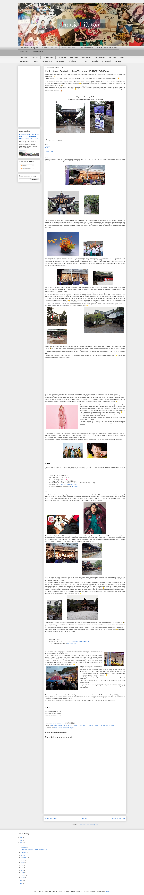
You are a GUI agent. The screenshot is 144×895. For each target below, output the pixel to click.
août (22, 860)
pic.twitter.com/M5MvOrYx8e (69, 484)
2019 (21, 840)
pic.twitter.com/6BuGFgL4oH (80, 641)
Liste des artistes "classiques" (107, 48)
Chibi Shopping (38, 51)
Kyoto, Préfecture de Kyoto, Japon (64, 727)
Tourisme (111, 725)
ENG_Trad (112, 57)
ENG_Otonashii (100, 57)
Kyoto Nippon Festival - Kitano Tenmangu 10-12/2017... (36, 849)
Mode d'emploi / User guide (29, 48)
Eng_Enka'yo (24, 61)
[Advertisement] (85, 798)
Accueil (84, 818)
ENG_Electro (62, 57)
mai (22, 867)
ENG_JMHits (86, 57)
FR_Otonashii (106, 61)
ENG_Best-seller (48, 57)
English (47, 148)
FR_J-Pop (83, 61)
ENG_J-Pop (74, 57)
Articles (24, 166)
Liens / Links (24, 51)
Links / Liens (49, 151)
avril (22, 870)
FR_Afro (35, 61)
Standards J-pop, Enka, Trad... (46, 7)
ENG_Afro (35, 57)
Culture (60, 725)
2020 (21, 837)
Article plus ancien (118, 818)
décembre (24, 847)
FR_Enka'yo (72, 61)
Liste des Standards (86, 48)
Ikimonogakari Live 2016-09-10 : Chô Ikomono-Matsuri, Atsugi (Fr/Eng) (29, 136)
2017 (21, 845)
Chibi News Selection (69, 48)
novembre (24, 852)
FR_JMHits (94, 61)
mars (22, 872)
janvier (23, 877)
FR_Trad (118, 61)
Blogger (107, 891)
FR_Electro (60, 61)
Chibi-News (23, 57)
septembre (24, 857)
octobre (23, 855)
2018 (21, 842)
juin (22, 865)
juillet (22, 862)
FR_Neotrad (95, 725)
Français (47, 146)
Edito (122, 57)
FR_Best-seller (47, 61)
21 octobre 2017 (76, 486)
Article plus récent (51, 818)
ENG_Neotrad (74, 725)
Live (107, 725)
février (23, 875)
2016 (21, 880)
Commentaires (26, 169)
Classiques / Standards (49, 48)
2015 (21, 883)
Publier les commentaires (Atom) (89, 825)
